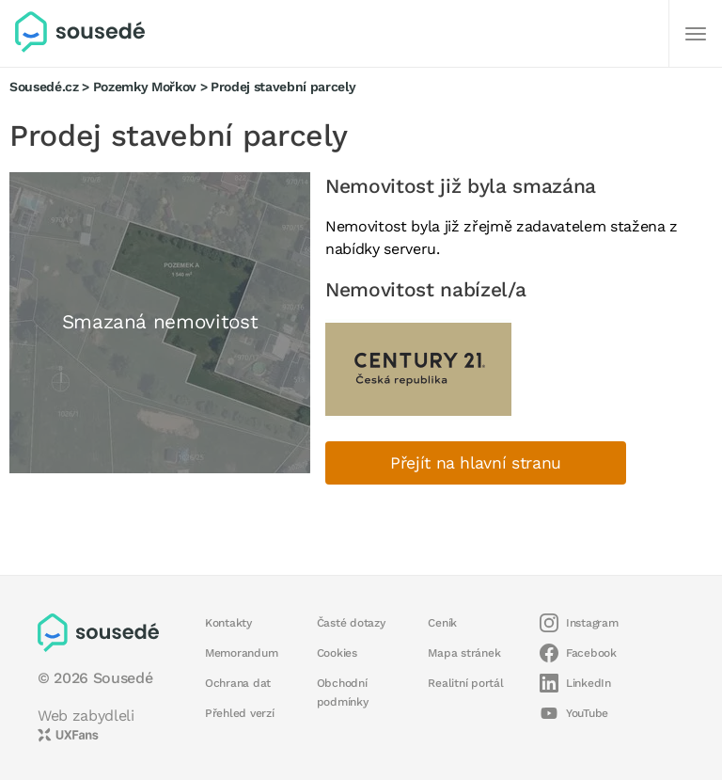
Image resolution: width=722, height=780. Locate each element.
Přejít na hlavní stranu (475, 463)
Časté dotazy (351, 622)
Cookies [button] (337, 653)
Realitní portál (465, 683)
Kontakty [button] (228, 622)
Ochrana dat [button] (238, 683)
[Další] (695, 34)
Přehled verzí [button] (240, 713)
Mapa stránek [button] (464, 653)
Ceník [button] (442, 622)
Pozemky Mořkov (144, 86)
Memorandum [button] (241, 653)
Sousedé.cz (44, 86)
